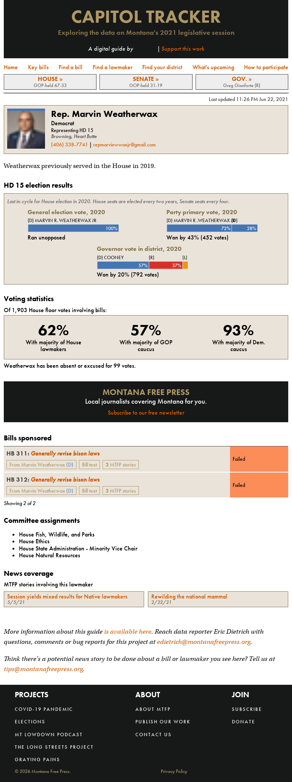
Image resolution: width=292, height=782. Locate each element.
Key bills (38, 67)
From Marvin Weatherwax (41, 464)
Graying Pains (37, 759)
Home (11, 67)
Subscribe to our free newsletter (146, 413)
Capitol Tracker (146, 16)
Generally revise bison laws (52, 453)
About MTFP (153, 709)
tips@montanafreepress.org (43, 669)
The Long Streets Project (54, 747)
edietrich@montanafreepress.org (203, 642)
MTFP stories (121, 464)
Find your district (162, 67)
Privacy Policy (174, 771)
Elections (30, 721)
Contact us (153, 734)
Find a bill (70, 67)
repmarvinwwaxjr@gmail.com (124, 144)
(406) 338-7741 (69, 144)
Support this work (182, 49)
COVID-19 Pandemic (44, 709)
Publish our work (163, 721)
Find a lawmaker (112, 67)
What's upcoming (213, 67)
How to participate (266, 67)
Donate (243, 721)
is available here (127, 632)
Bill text (89, 464)
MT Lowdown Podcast (49, 734)
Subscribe (247, 709)
